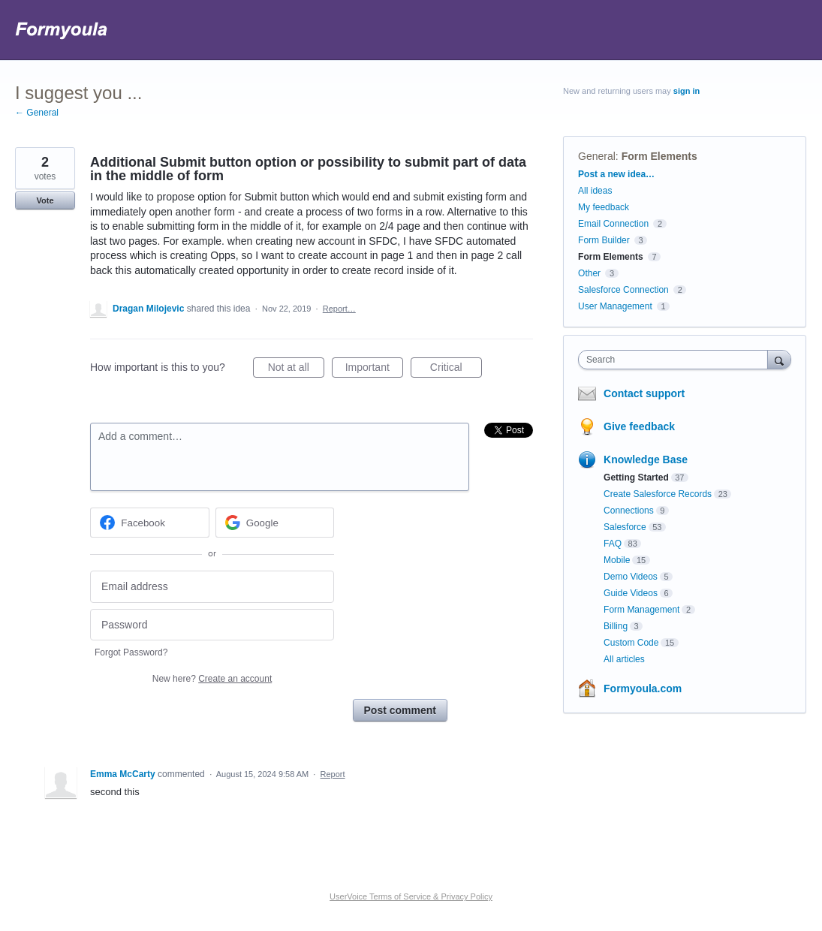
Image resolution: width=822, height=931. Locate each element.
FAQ (613, 543)
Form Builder (604, 240)
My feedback (603, 207)
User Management (615, 306)
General (597, 156)
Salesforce (625, 527)
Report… (339, 308)
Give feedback (639, 426)
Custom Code (631, 642)
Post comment (400, 710)
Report (333, 774)
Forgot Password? (131, 652)
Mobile (617, 560)
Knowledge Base (646, 459)
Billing (616, 626)
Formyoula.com (643, 688)
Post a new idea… (616, 174)
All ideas (595, 190)
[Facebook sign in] (149, 523)
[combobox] (676, 359)
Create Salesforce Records (658, 494)
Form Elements (659, 156)
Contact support (644, 393)
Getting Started (636, 477)
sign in (686, 90)
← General (37, 112)
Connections (629, 510)
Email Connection (613, 223)
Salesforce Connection (623, 290)
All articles (624, 659)
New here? (212, 678)
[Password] (212, 625)
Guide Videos (631, 593)
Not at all (296, 369)
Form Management (641, 609)
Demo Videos (631, 576)
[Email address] (212, 587)
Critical (456, 369)
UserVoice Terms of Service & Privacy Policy (411, 896)
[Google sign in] (275, 523)
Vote (44, 200)
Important (374, 369)
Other (589, 273)
